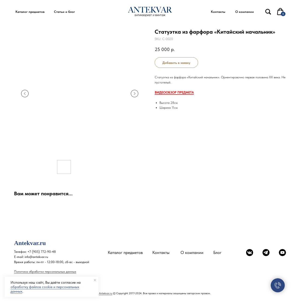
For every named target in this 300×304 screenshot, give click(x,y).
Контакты (160, 252)
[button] (30, 12)
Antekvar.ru (105, 293)
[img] (268, 11)
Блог (217, 252)
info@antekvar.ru (36, 257)
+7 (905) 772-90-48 (41, 251)
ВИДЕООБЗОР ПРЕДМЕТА (174, 92)
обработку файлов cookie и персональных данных (45, 289)
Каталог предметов (125, 252)
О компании (191, 252)
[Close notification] (95, 280)
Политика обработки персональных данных (45, 271)
